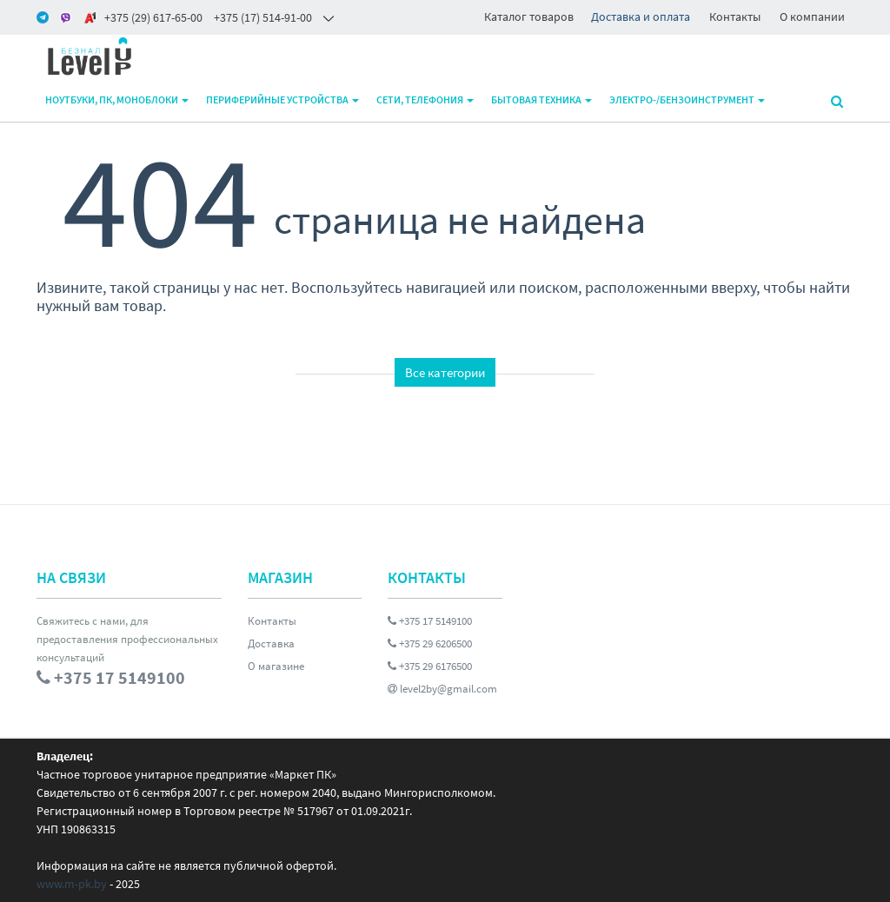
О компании (812, 16)
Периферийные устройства (282, 99)
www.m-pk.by (72, 884)
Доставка (271, 643)
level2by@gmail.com (442, 688)
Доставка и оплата (640, 16)
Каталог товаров (529, 16)
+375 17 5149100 (430, 620)
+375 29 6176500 (430, 666)
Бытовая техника (541, 99)
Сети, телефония (425, 99)
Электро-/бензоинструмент (687, 99)
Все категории (445, 372)
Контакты (734, 16)
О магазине (276, 666)
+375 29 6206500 (430, 643)
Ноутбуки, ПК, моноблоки (117, 99)
